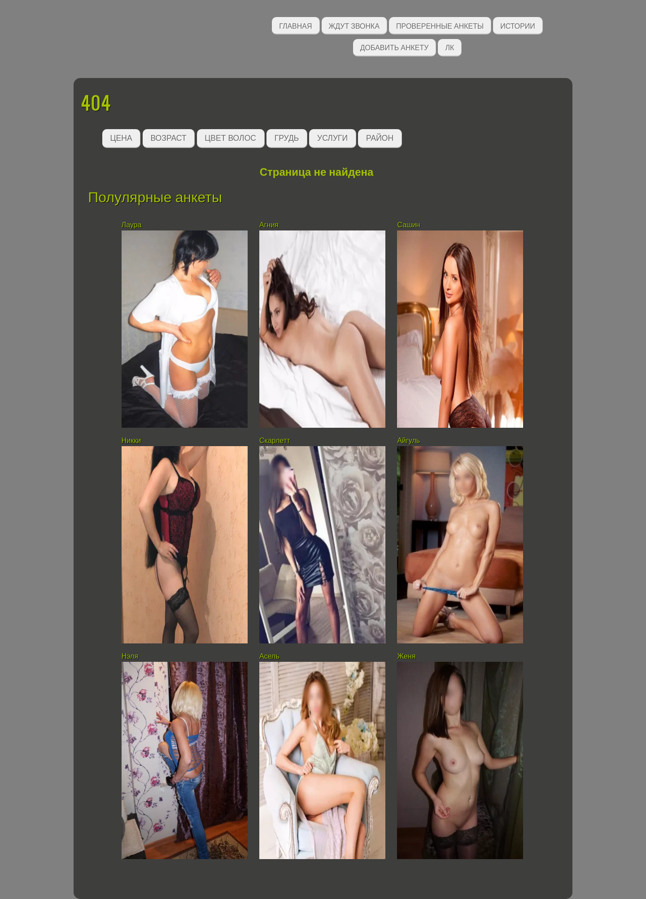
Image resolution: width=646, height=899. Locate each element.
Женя (406, 656)
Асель (269, 656)
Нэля (130, 656)
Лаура (132, 225)
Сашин (408, 225)
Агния (269, 225)
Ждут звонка (354, 25)
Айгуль (408, 440)
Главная (295, 25)
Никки (131, 440)
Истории (517, 25)
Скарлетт (274, 440)
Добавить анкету (394, 47)
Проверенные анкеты (440, 25)
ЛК (449, 47)
